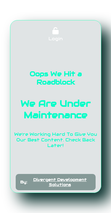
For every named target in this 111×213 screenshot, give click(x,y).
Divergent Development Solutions (60, 182)
